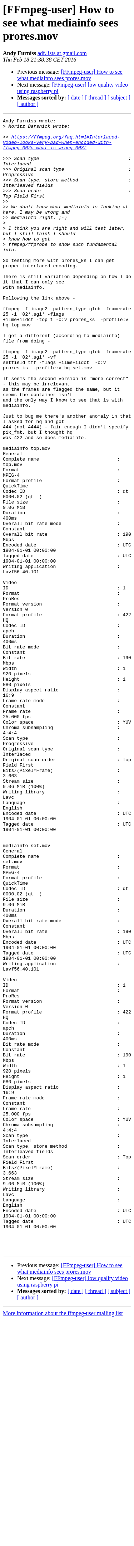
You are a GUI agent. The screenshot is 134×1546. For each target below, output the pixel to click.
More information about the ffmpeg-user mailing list (63, 1540)
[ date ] (76, 97)
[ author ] (28, 104)
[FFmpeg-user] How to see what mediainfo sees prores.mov (70, 75)
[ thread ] (95, 97)
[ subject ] (119, 97)
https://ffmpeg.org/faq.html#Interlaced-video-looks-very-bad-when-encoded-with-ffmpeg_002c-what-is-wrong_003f (61, 147)
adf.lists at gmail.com (62, 53)
